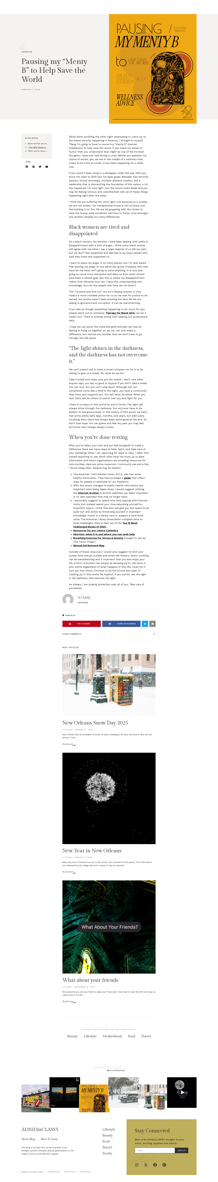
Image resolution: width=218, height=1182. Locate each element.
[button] (47, 138)
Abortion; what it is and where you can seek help (104, 534)
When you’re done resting (38, 151)
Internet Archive (88, 492)
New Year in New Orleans (91, 851)
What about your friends (90, 980)
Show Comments (71, 634)
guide (127, 477)
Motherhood (112, 1036)
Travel (136, 7)
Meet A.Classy (49, 1139)
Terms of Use (69, 1172)
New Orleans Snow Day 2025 (95, 723)
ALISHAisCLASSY (40, 1129)
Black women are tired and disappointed (38, 143)
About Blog (28, 1139)
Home (80, 7)
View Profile (83, 603)
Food (115, 7)
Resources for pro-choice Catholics (95, 530)
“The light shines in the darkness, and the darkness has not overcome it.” (38, 147)
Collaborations (54, 1172)
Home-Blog (70, 615)
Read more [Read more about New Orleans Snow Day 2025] (67, 744)
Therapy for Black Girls (120, 312)
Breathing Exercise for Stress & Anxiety (98, 538)
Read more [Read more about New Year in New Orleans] (67, 872)
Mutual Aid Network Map (88, 545)
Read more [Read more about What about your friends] (67, 1001)
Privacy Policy (85, 1172)
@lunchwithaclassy (116, 1070)
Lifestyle (91, 7)
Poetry (125, 7)
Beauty (104, 7)
